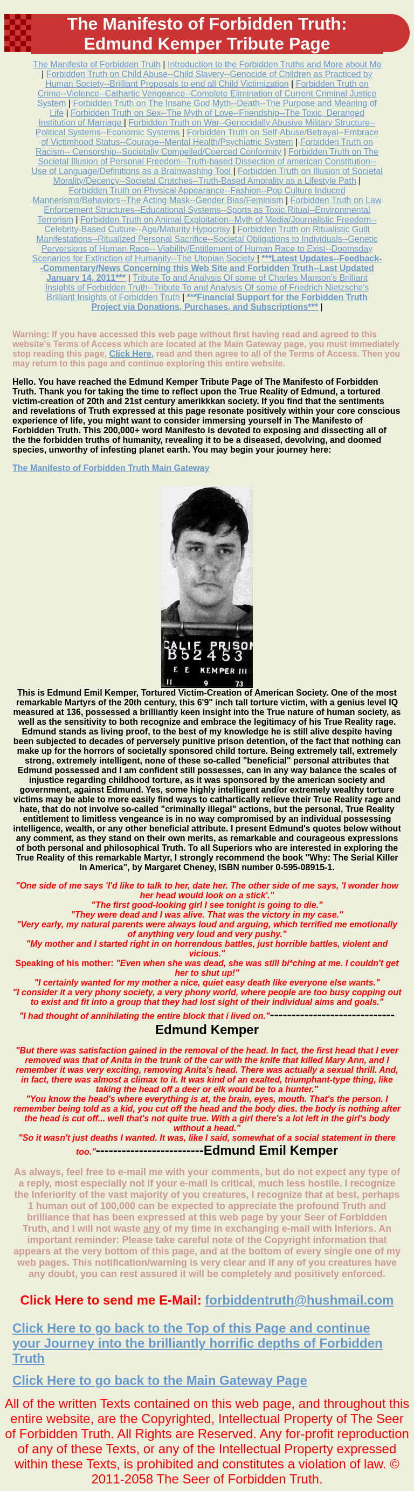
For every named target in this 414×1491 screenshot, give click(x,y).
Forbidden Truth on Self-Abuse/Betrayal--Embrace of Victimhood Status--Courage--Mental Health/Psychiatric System (209, 137)
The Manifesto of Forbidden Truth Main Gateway (110, 468)
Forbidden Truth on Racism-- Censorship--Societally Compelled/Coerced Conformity (204, 146)
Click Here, (131, 353)
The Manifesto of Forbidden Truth (97, 64)
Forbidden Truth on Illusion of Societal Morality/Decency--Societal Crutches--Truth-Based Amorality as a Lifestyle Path (218, 176)
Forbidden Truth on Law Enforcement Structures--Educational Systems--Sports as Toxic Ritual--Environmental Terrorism (209, 210)
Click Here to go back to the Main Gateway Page (159, 1380)
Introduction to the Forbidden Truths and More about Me (275, 64)
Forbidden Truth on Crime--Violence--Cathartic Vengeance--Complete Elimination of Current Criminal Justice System (206, 93)
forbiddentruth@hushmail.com (299, 1300)
